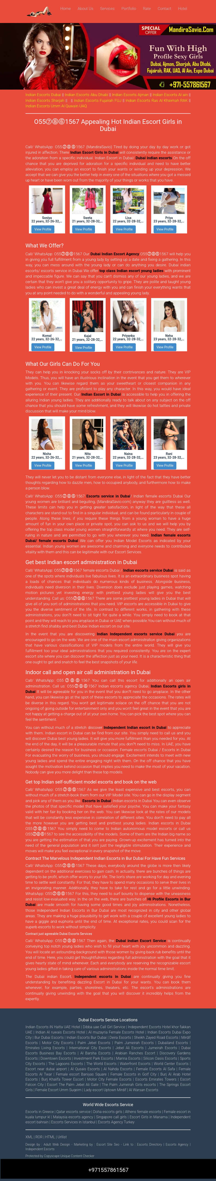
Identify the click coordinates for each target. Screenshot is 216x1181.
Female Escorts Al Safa (155, 1069)
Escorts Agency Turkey (116, 1122)
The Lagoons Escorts (65, 1064)
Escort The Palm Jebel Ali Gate (72, 1084)
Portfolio (129, 8)
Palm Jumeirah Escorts (134, 1043)
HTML (50, 1137)
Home (65, 8)
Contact (164, 8)
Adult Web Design (57, 1144)
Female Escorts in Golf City (133, 1074)
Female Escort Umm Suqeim (58, 1090)
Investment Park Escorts (93, 1058)
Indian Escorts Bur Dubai (86, 1037)
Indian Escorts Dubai (43, 94)
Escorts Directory (150, 1144)
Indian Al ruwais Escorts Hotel (60, 1032)
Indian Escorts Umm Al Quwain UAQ (56, 106)
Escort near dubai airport (46, 1069)
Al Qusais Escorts (85, 1069)
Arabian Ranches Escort (135, 1053)
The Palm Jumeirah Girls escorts (129, 1084)
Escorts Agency (178, 1144)
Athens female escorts (143, 1112)
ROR (39, 1137)
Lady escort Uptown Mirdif (105, 1090)
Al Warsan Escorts (143, 1090)
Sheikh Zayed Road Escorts (156, 1037)
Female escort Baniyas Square (81, 1074)
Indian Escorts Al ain (170, 94)
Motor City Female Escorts (109, 1079)
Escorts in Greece (39, 1112)
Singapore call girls (111, 1117)
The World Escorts (101, 1064)
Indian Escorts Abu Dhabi (86, 94)
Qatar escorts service (73, 1112)
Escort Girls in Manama (149, 1117)
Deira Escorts (120, 1037)
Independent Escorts (40, 1149)
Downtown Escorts (56, 1058)
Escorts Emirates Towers (155, 1079)
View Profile (42, 229)
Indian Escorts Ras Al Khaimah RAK (157, 100)
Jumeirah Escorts (162, 1048)
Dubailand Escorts (173, 1043)
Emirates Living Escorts (45, 1048)
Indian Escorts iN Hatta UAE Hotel (52, 1027)
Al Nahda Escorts (117, 1069)
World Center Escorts (171, 1064)
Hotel (182, 8)
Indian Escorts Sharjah (44, 100)
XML (29, 1137)
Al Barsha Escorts (95, 1053)
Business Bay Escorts (57, 1053)
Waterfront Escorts (135, 1064)
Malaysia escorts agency (73, 1117)
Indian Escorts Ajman (130, 94)
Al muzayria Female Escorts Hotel (116, 1032)
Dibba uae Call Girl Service (104, 1027)
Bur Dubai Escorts (49, 1037)
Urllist (62, 1137)
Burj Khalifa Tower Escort (63, 1079)
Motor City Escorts (57, 1043)
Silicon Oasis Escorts (160, 1058)
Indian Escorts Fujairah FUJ (98, 100)
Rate (147, 8)
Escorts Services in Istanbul (73, 1122)
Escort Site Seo (109, 1144)
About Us (85, 8)
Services (107, 8)
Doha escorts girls (107, 1112)
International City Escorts (90, 1048)
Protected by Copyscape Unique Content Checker (59, 1156)
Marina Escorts (128, 1058)
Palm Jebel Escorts (94, 1043)
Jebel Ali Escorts (129, 1048)
